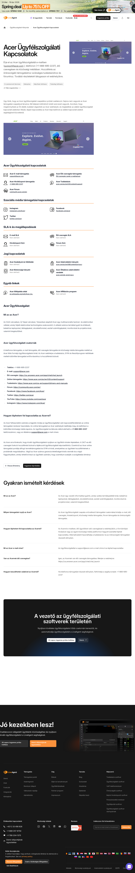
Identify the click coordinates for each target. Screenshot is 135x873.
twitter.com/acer (16, 219)
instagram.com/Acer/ (17, 211)
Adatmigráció (28, 782)
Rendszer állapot (30, 786)
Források (59, 18)
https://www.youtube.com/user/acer (30, 399)
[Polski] (113, 854)
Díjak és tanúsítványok (59, 782)
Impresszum (55, 795)
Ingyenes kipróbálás (32, 466)
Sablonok (82, 791)
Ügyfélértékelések (57, 786)
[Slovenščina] (75, 857)
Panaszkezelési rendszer (115, 800)
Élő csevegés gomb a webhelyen (68, 176)
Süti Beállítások (12, 866)
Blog (80, 777)
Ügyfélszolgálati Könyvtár (19, 27)
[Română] (121, 854)
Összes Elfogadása (14, 862)
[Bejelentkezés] (122, 18)
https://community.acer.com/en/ (26, 387)
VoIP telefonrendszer (114, 786)
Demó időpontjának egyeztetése (38, 743)
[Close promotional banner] (132, 3)
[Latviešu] (101, 854)
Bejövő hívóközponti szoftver (117, 795)
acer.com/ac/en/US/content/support (69, 184)
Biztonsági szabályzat (83, 868)
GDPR (117, 868)
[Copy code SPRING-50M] (24, 11)
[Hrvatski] (81, 854)
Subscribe (126, 827)
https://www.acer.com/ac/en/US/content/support (43, 379)
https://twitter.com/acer (24, 395)
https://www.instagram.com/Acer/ (31, 403)
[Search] (93, 18)
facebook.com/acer (63, 211)
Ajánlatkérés (28, 795)
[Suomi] (73, 854)
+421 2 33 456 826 (14, 826)
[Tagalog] (83, 857)
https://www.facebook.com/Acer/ (30, 391)
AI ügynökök (37, 18)
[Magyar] (85, 854)
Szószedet (83, 782)
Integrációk (8, 792)
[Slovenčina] (129, 854)
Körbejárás (7, 796)
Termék (50, 18)
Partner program (57, 791)
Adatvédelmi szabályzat (103, 868)
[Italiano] (89, 854)
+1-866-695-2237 (16, 184)
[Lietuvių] (97, 854)
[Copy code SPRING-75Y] (62, 11)
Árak (5, 783)
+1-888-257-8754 (14, 831)
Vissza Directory (12, 466)
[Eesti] (69, 854)
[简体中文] (91, 857)
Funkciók (7, 787)
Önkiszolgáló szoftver (114, 791)
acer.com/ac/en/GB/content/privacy (69, 264)
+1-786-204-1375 (14, 835)
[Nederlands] (105, 854)
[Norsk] (109, 854)
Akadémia (82, 786)
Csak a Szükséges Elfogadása (36, 862)
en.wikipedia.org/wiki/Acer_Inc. (21, 294)
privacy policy (27, 856)
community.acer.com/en (18, 192)
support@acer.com (13, 66)
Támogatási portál (30, 777)
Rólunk (53, 777)
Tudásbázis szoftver (114, 777)
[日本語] (93, 854)
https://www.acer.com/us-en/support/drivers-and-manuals (43, 383)
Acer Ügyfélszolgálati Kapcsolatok (46, 27)
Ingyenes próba (103, 18)
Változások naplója (30, 791)
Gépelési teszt (84, 795)
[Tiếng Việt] (87, 857)
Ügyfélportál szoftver (114, 804)
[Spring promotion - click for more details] (67, 6)
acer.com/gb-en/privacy (65, 275)
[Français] (77, 854)
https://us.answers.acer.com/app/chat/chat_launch (40, 375)
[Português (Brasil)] (117, 854)
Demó (115, 18)
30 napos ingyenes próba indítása (61, 640)
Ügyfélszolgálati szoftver (115, 782)
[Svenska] (79, 857)
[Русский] (125, 854)
